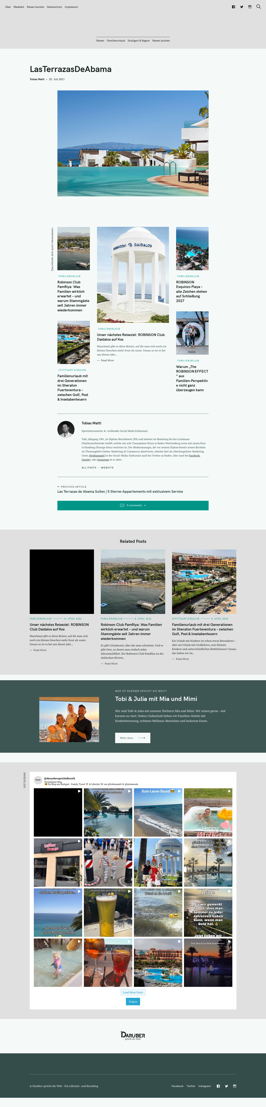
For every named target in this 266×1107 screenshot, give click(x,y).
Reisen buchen (35, 7)
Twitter (191, 1104)
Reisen (100, 59)
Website (107, 486)
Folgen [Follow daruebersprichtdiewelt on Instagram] (133, 1020)
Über (8, 7)
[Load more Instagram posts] (133, 1011)
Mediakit (18, 7)
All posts (89, 486)
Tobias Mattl (37, 97)
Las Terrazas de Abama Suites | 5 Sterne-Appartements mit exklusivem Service (120, 510)
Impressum (71, 7)
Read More (107, 378)
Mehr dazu (126, 756)
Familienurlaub (116, 59)
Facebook (194, 474)
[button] (58, 831)
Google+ (86, 478)
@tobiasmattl (97, 474)
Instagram (103, 478)
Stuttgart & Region (139, 59)
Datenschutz (54, 7)
